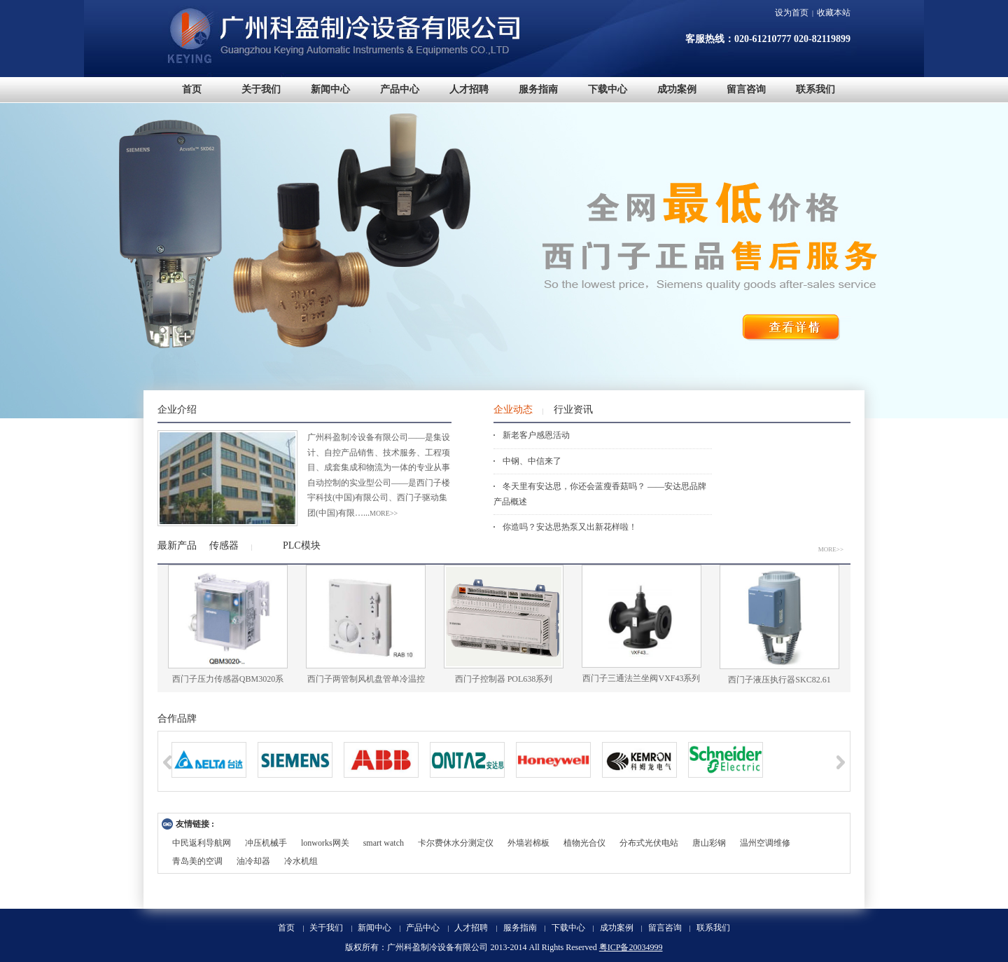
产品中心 (423, 928)
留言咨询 (665, 928)
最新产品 (177, 545)
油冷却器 (253, 861)
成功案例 (617, 928)
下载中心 (568, 928)
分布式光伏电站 (649, 843)
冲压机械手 (266, 843)
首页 (286, 928)
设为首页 (791, 13)
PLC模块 (302, 545)
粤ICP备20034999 (631, 947)
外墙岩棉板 (528, 843)
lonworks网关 (325, 843)
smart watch (383, 843)
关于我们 (326, 928)
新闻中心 (374, 928)
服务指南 (520, 928)
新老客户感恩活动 (536, 435)
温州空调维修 (765, 843)
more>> (384, 513)
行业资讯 (573, 409)
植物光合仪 (585, 843)
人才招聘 (471, 928)
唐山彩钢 (709, 843)
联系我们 (713, 928)
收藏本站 (833, 13)
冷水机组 (301, 861)
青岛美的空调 (197, 861)
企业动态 (513, 409)
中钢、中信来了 (532, 461)
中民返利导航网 (201, 843)
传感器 (224, 545)
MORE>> (831, 549)
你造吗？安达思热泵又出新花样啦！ (570, 527)
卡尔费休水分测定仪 (455, 843)
